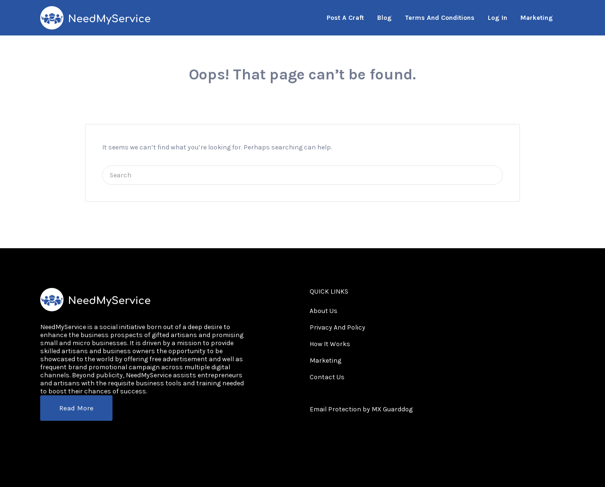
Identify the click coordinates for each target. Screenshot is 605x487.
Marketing (325, 361)
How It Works (330, 344)
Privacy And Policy (337, 327)
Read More (76, 408)
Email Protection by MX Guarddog (361, 409)
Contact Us (327, 377)
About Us (323, 311)
